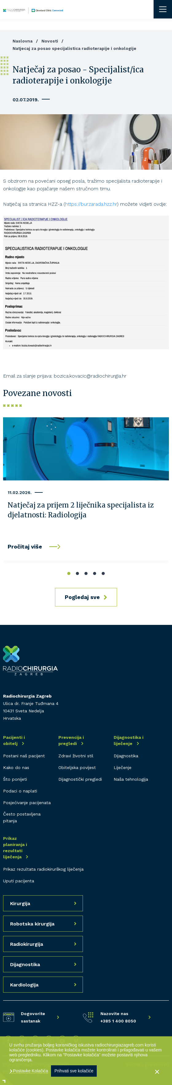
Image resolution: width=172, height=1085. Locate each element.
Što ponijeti (15, 779)
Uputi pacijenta (18, 880)
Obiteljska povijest (77, 767)
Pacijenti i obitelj (14, 740)
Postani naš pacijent (24, 755)
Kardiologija (24, 985)
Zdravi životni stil (75, 755)
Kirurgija (20, 903)
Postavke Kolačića (30, 1070)
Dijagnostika (126, 755)
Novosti (49, 40)
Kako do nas (16, 767)
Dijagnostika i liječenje (128, 740)
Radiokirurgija (26, 944)
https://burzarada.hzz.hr (91, 204)
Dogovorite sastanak (33, 1017)
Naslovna (23, 40)
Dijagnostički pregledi (80, 779)
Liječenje (122, 767)
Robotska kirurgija (32, 924)
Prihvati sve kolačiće (73, 1070)
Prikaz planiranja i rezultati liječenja (15, 847)
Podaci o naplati (20, 790)
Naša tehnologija (131, 779)
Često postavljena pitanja (22, 817)
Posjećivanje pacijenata (27, 802)
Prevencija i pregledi (71, 740)
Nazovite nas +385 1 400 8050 (118, 1017)
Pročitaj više (25, 546)
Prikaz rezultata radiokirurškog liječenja (43, 869)
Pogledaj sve (82, 597)
